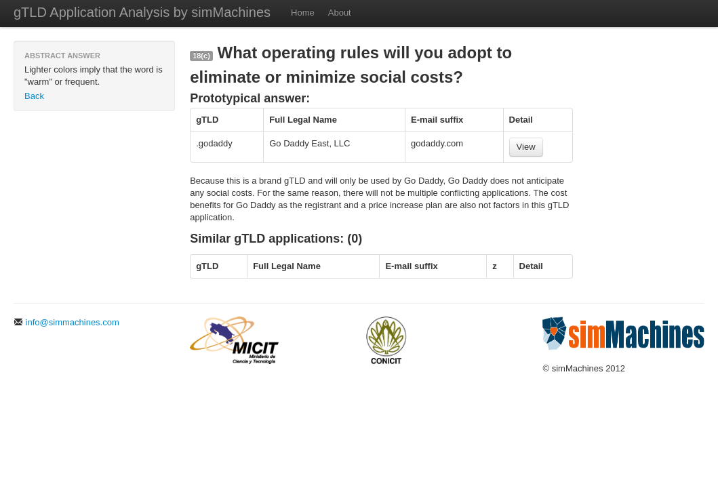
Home (303, 12)
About (339, 12)
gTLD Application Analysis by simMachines (142, 12)
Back (34, 96)
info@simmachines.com (66, 322)
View (526, 147)
